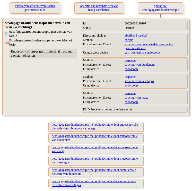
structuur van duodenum (140, 64)
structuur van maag (136, 97)
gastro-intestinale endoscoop (142, 52)
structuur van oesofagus (139, 81)
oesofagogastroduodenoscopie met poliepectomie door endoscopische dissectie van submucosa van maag (95, 126)
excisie (129, 40)
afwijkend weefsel (136, 35)
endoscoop (131, 69)
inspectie (130, 60)
